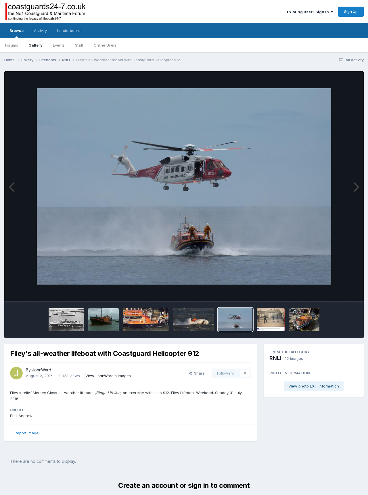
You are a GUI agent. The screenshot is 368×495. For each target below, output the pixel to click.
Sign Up (351, 11)
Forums (11, 45)
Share (197, 373)
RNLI (275, 358)
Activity (40, 30)
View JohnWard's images (108, 375)
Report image (27, 433)
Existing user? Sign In (310, 11)
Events (59, 45)
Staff (79, 45)
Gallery (35, 45)
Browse (16, 33)
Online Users (105, 45)
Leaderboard (68, 30)
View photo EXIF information (313, 386)
